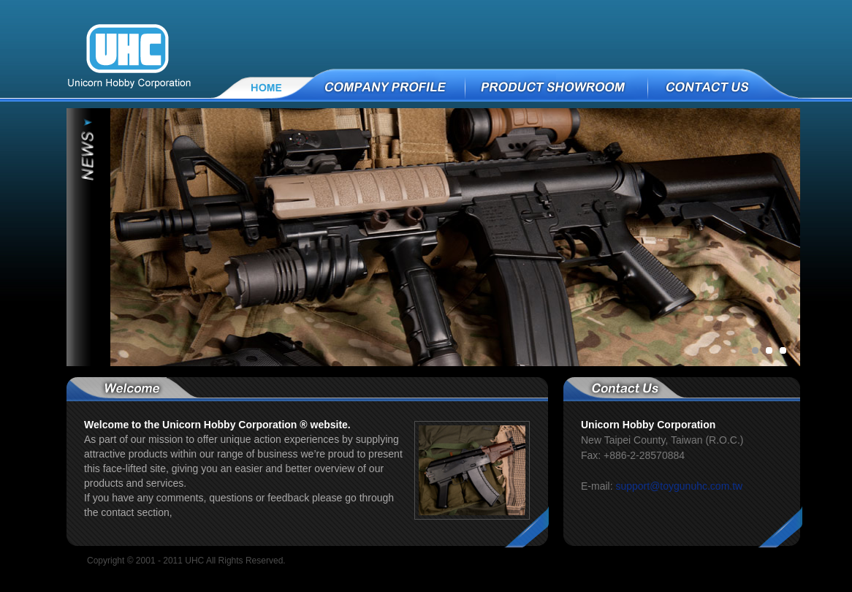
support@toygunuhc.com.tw (678, 486)
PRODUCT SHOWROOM (557, 86)
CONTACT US (750, 86)
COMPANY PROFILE (390, 86)
